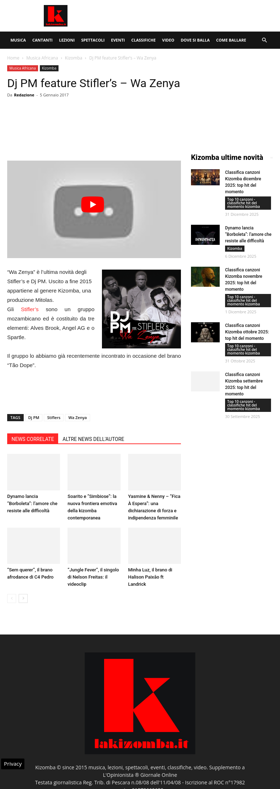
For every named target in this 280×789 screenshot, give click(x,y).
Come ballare (231, 40)
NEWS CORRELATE (32, 439)
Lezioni (67, 40)
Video (168, 40)
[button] (264, 40)
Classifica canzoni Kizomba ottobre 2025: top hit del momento (247, 332)
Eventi (118, 40)
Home (13, 58)
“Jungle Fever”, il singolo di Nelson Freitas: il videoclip (93, 577)
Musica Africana (42, 58)
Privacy (13, 763)
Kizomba (73, 58)
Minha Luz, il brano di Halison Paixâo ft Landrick (150, 577)
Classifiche (143, 40)
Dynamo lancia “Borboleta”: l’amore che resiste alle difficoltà (32, 503)
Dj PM (33, 417)
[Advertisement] (188, 16)
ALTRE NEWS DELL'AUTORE (93, 439)
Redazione (24, 95)
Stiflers (53, 417)
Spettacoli (92, 40)
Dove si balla (195, 40)
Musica (18, 40)
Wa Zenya (77, 417)
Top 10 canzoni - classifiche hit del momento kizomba (243, 203)
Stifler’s (29, 309)
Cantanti (42, 40)
